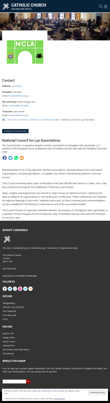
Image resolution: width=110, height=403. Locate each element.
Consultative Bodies (50, 119)
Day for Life (8, 333)
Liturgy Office (9, 337)
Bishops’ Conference (29, 119)
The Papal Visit (9, 311)
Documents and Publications (16, 349)
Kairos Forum (9, 341)
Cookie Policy (59, 398)
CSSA (5, 319)
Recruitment (8, 353)
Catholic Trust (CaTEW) (13, 307)
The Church (12, 119)
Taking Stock (8, 345)
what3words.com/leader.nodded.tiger (20, 275)
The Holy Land (9, 315)
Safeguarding (9, 303)
